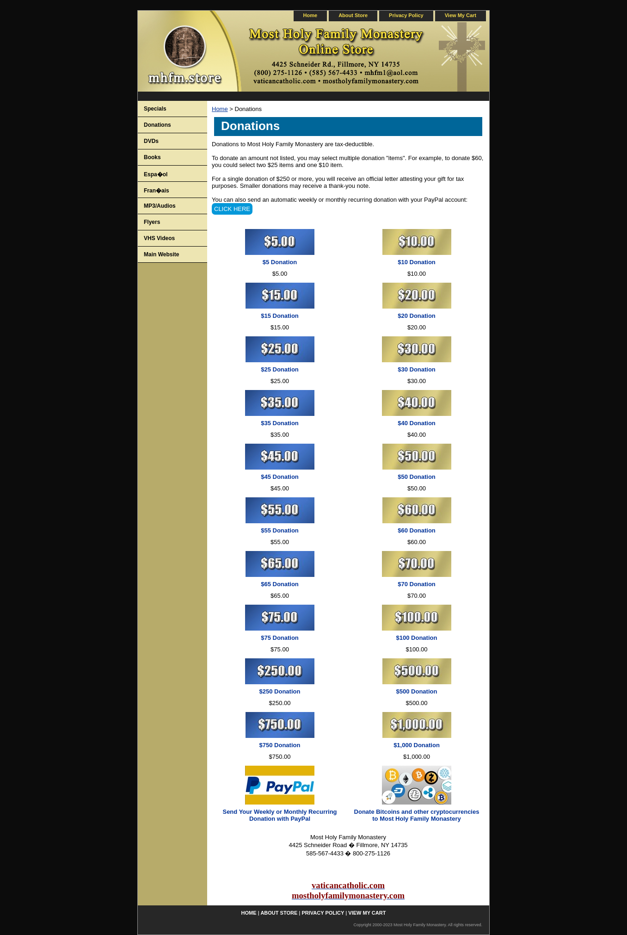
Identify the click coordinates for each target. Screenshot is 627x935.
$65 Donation (280, 584)
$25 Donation (280, 369)
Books (152, 157)
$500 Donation (416, 691)
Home (220, 108)
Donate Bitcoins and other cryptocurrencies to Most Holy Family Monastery (416, 815)
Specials (155, 108)
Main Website (161, 254)
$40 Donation (417, 423)
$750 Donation (280, 745)
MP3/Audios (160, 206)
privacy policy (406, 15)
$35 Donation (280, 423)
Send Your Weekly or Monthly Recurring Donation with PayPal (279, 815)
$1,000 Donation (416, 745)
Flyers (152, 222)
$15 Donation (280, 315)
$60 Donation (417, 530)
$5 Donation (280, 262)
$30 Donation (417, 369)
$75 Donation (280, 637)
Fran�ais (156, 190)
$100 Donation (416, 637)
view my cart (460, 15)
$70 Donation (417, 584)
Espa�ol (155, 174)
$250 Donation (280, 691)
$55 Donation (280, 530)
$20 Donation (417, 315)
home (310, 15)
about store (353, 15)
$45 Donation (280, 476)
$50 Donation (417, 476)
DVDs (151, 141)
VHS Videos (159, 238)
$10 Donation (417, 262)
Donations (157, 125)
